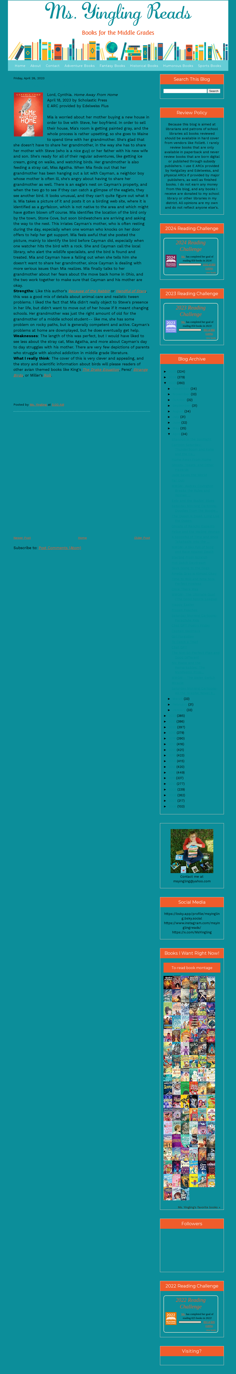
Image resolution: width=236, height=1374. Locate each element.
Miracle (178, 683)
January (180, 710)
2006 (173, 806)
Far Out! (178, 480)
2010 (173, 784)
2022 (173, 716)
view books (211, 272)
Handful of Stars (131, 291)
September (182, 406)
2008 (173, 795)
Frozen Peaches (184, 610)
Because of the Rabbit (89, 291)
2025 (173, 371)
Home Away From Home (191, 460)
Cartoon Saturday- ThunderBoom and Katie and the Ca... (193, 449)
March (178, 699)
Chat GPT (179, 647)
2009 (173, 789)
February (180, 704)
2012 (173, 772)
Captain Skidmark (186, 631)
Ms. (183, 256)
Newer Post (22, 537)
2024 (173, 377)
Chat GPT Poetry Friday (191, 625)
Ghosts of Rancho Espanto (193, 526)
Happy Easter (183, 605)
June (177, 423)
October (180, 400)
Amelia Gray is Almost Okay (194, 574)
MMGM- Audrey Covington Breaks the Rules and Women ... (192, 490)
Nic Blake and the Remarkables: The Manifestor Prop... (188, 667)
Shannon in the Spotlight (191, 439)
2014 (173, 761)
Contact (53, 66)
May (176, 428)
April (177, 434)
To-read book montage (191, 968)
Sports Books (209, 66)
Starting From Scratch (189, 557)
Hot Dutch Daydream (189, 563)
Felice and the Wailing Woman (196, 532)
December (182, 389)
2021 (173, 721)
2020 (173, 727)
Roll (47, 375)
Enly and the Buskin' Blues (193, 501)
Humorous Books (178, 66)
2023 (173, 383)
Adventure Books (80, 66)
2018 (173, 738)
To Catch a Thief (185, 642)
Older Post (142, 537)
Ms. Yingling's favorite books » (199, 1207)
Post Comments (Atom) (60, 548)
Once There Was (185, 589)
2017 (173, 744)
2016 (173, 750)
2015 (173, 755)
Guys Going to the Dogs (191, 568)
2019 (173, 733)
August (178, 411)
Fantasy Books (112, 66)
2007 (173, 801)
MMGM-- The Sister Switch (193, 678)
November (182, 394)
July (176, 417)
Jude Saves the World (189, 475)
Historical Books (144, 66)
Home (20, 66)
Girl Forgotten (183, 636)
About (35, 66)
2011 (172, 778)
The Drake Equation (100, 369)
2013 (173, 767)
